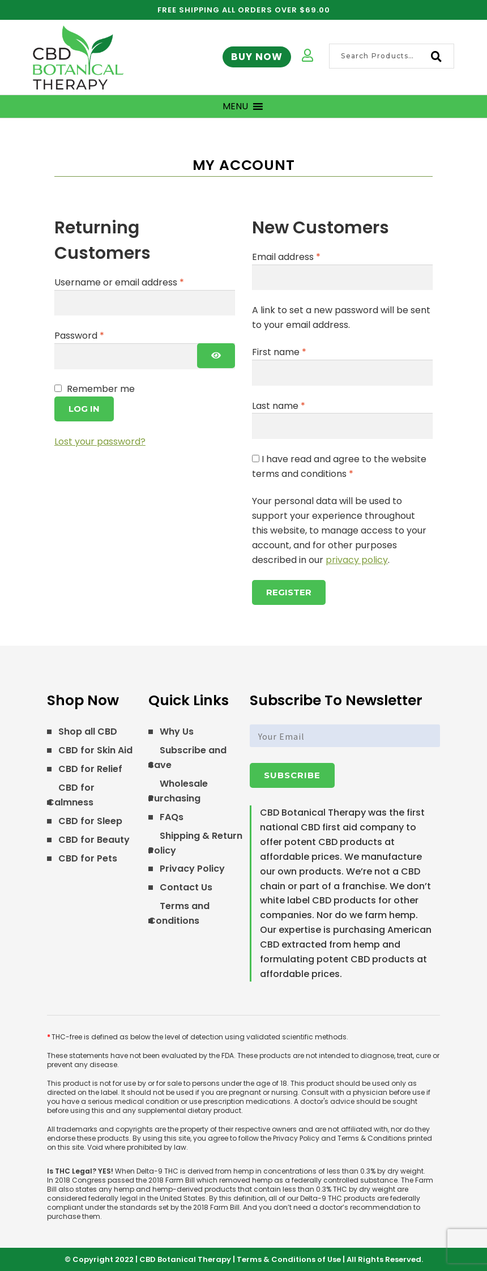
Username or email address (138, 282)
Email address (305, 256)
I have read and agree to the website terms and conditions (339, 466)
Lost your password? (100, 441)
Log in (84, 408)
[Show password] (216, 355)
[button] (235, 106)
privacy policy (357, 559)
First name (279, 352)
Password (98, 335)
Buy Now (257, 56)
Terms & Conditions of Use (289, 1259)
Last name (278, 405)
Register (288, 592)
